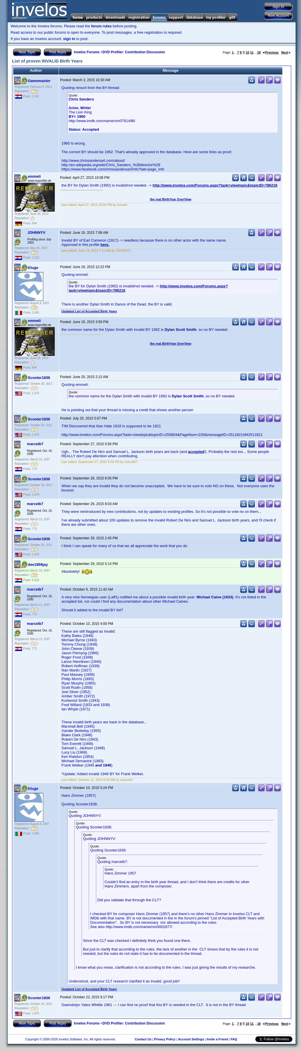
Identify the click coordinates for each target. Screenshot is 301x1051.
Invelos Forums (86, 52)
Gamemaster (39, 81)
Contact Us (143, 1039)
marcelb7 (35, 444)
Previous (271, 52)
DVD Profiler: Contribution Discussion (134, 52)
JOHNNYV (36, 232)
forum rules (101, 26)
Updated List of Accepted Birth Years (89, 311)
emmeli (34, 176)
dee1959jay (38, 564)
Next (286, 52)
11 (252, 52)
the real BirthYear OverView (170, 199)
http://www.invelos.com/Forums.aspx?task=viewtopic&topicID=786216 (215, 185)
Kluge (33, 267)
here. (105, 244)
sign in (69, 39)
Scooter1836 (39, 377)
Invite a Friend (217, 1039)
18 (259, 52)
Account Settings (191, 1039)
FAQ (234, 1039)
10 (247, 52)
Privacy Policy (164, 1039)
